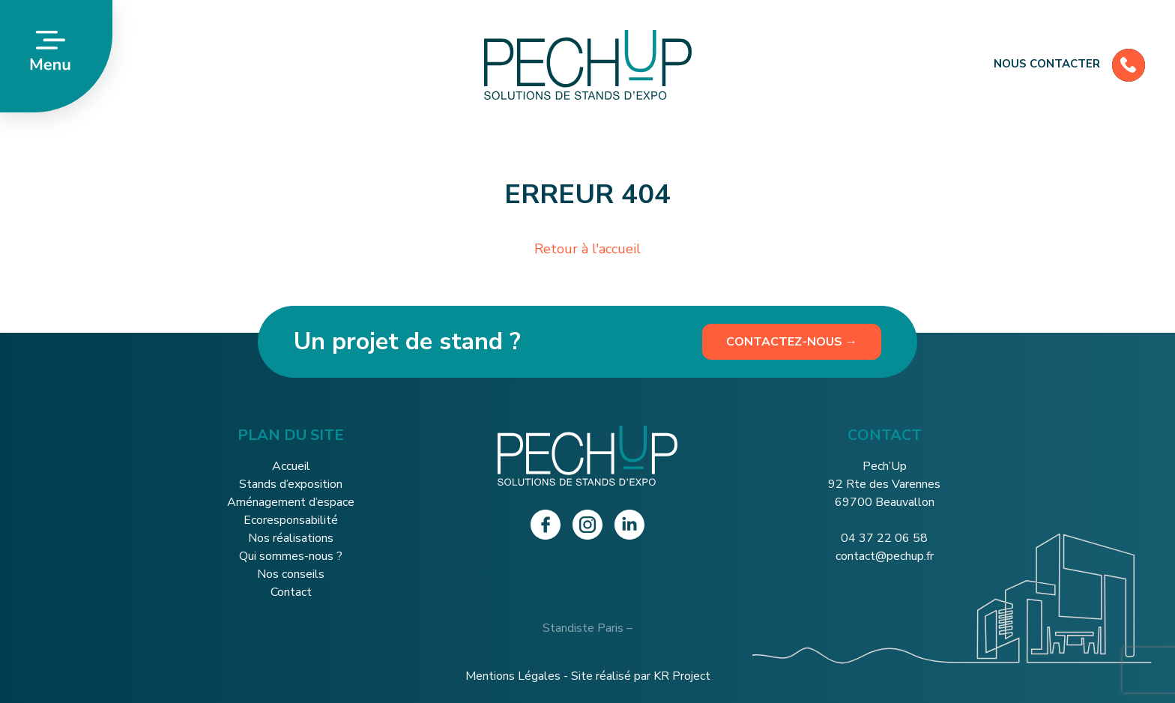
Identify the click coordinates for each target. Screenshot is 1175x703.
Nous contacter (1069, 63)
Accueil (291, 466)
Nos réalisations (290, 538)
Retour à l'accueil (587, 249)
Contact (291, 592)
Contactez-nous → (791, 342)
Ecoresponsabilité (291, 520)
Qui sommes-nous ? (290, 556)
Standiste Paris (583, 628)
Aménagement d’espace (290, 502)
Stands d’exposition (290, 484)
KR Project (681, 676)
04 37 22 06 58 (884, 538)
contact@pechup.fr (885, 556)
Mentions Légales (513, 676)
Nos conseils (290, 574)
